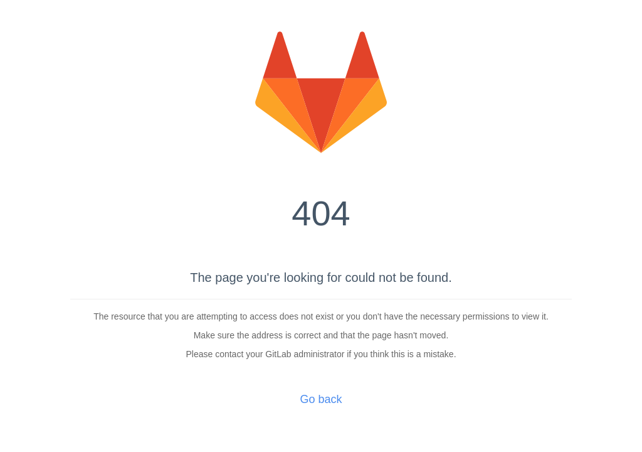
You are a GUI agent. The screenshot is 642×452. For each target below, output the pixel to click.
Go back (321, 399)
